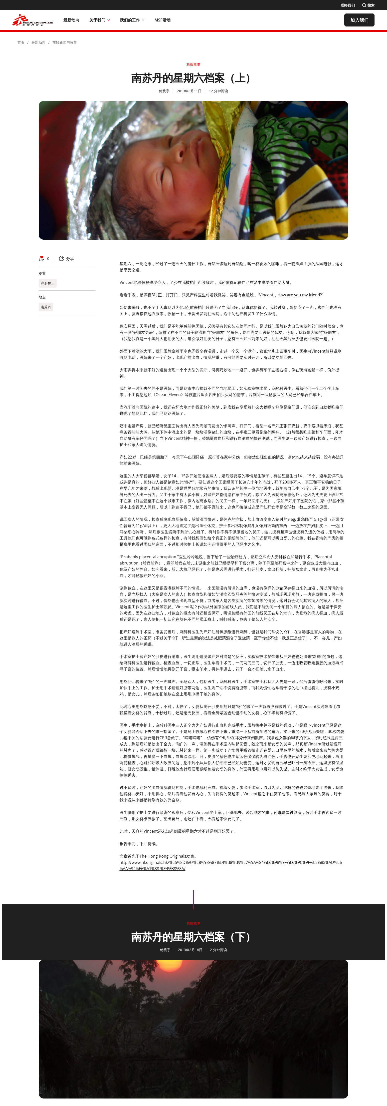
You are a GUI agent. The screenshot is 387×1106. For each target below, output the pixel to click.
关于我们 (99, 20)
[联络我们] (348, 5)
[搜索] (368, 5)
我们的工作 (132, 20)
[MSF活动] (162, 20)
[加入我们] (359, 19)
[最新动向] (71, 20)
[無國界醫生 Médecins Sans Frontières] (32, 20)
